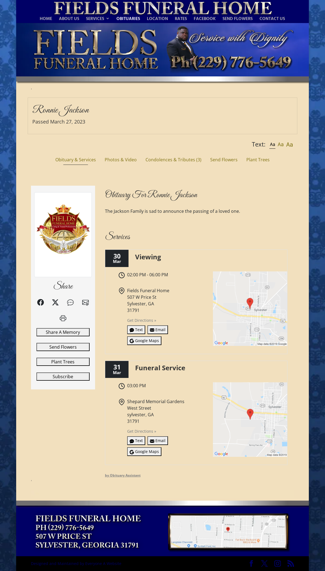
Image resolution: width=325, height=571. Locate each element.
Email (158, 329)
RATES (181, 19)
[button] (272, 144)
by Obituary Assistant (123, 475)
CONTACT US (272, 19)
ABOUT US (69, 19)
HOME (46, 19)
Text (136, 329)
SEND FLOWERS (238, 19)
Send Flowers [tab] (224, 160)
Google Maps (144, 340)
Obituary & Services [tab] (75, 160)
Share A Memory (63, 332)
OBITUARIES (128, 19)
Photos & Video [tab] (121, 160)
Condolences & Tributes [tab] (173, 160)
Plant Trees (63, 362)
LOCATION (157, 19)
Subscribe (63, 377)
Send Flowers (63, 347)
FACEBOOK (205, 19)
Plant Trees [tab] (258, 160)
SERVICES (95, 19)
